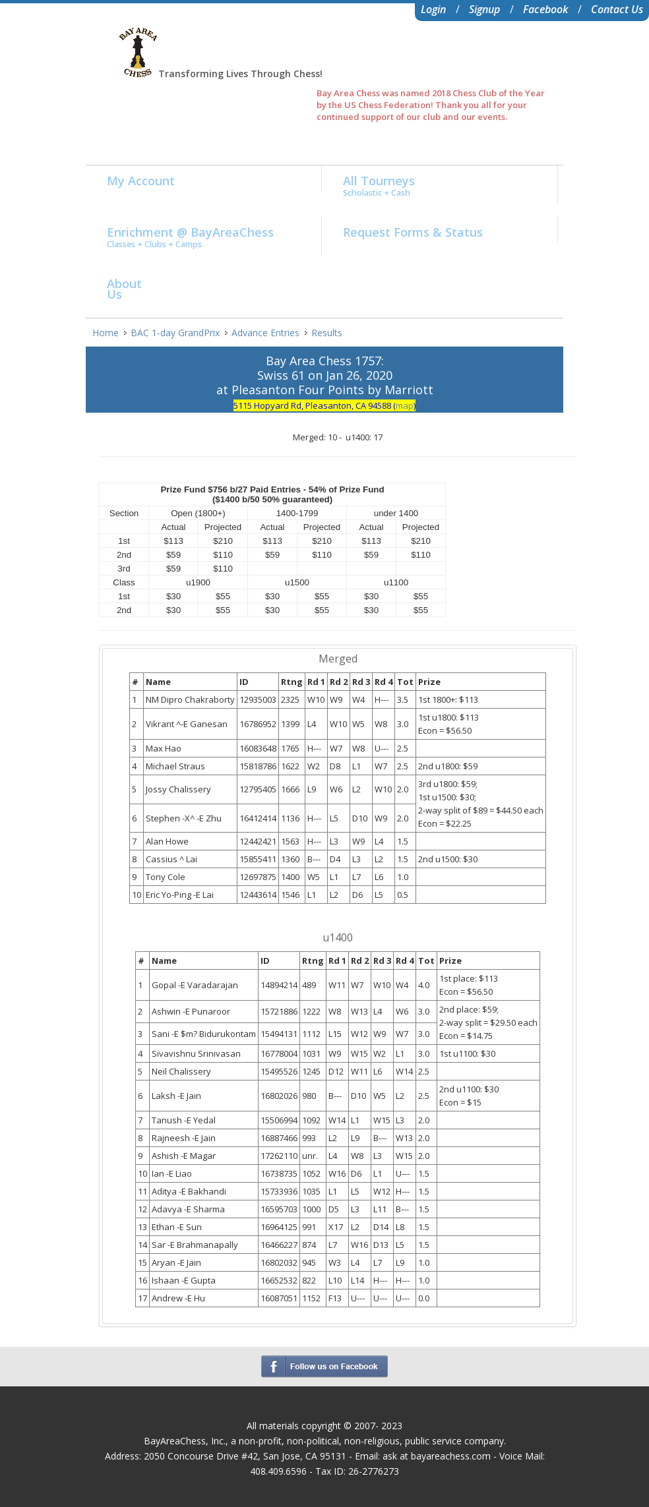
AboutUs (124, 289)
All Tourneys (379, 185)
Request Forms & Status (413, 232)
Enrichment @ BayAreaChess (190, 237)
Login (433, 9)
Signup (484, 9)
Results (326, 332)
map (405, 405)
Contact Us (617, 9)
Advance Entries (265, 332)
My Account (141, 181)
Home (105, 332)
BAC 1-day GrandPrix (175, 332)
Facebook (545, 9)
